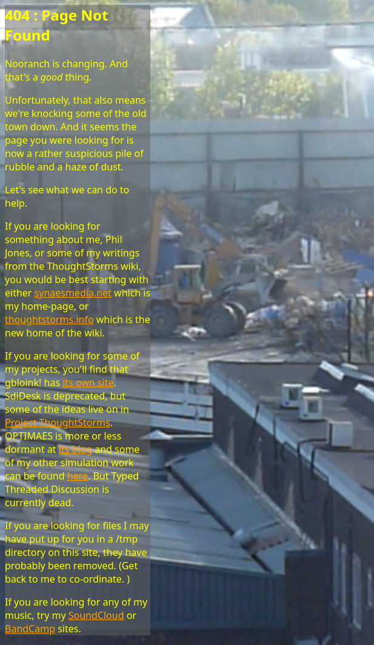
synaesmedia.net (73, 292)
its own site (87, 382)
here (77, 476)
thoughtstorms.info (49, 319)
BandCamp (30, 628)
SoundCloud (96, 615)
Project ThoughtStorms (57, 422)
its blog (75, 449)
